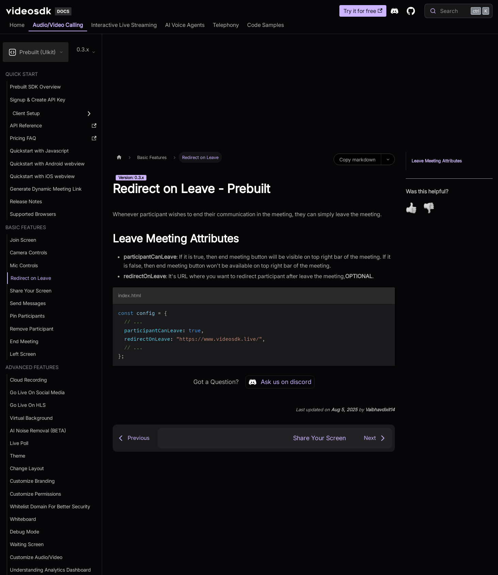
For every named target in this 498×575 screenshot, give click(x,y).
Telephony (226, 24)
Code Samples (265, 24)
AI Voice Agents (185, 24)
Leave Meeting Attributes (437, 160)
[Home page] (119, 157)
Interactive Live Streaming (124, 24)
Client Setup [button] (26, 113)
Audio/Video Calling (58, 24)
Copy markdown (357, 159)
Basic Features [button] (25, 227)
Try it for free (362, 10)
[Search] (458, 11)
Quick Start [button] (21, 74)
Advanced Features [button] (32, 367)
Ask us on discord (279, 382)
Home (17, 24)
